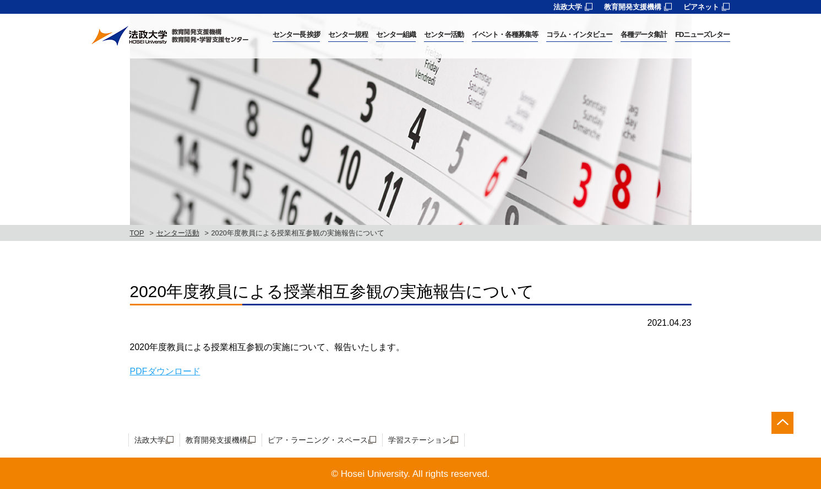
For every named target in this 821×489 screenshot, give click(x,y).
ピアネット (701, 7)
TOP (137, 233)
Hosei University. (375, 474)
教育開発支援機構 (632, 7)
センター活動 (177, 233)
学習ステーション (419, 440)
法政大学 (567, 7)
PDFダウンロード (165, 371)
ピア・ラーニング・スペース (318, 440)
